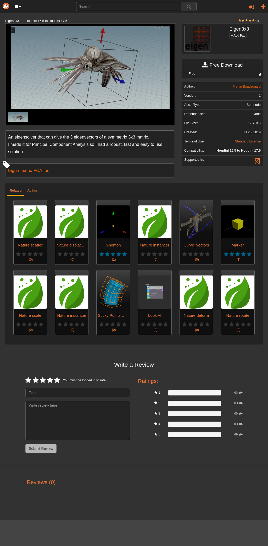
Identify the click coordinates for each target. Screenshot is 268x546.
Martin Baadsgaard (247, 86)
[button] (18, 6)
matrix (26, 170)
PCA (37, 170)
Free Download (222, 65)
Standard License (248, 141)
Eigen (13, 170)
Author (32, 190)
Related (16, 190)
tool (46, 170)
